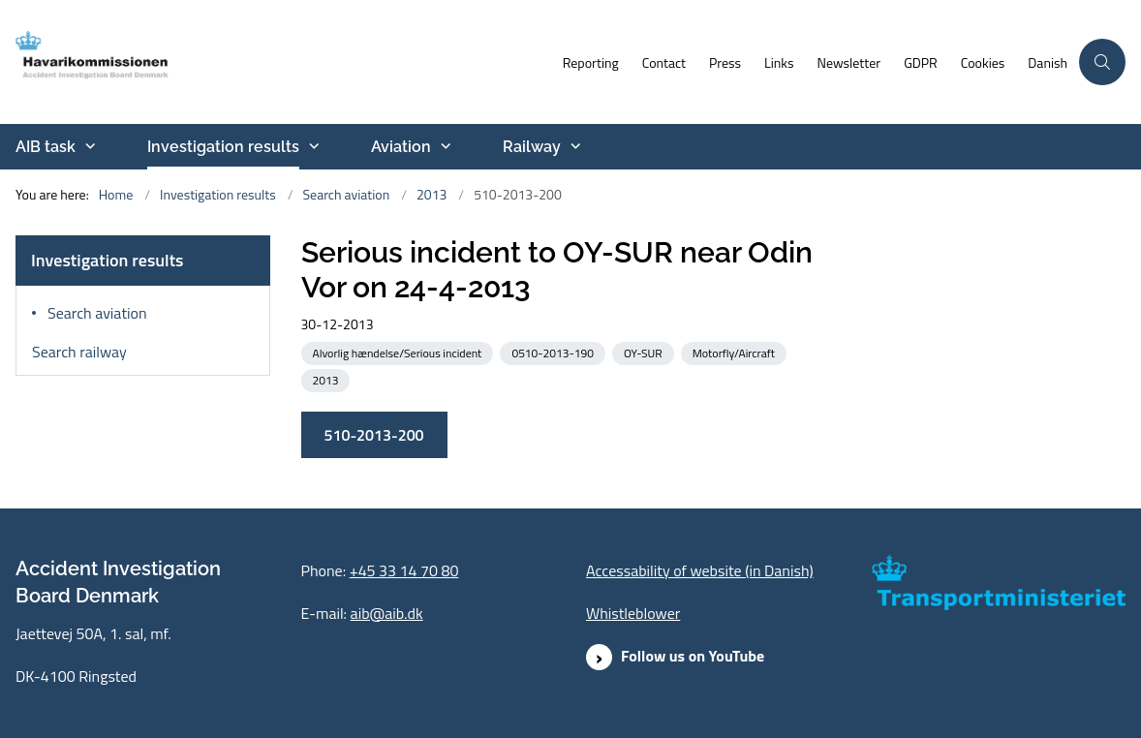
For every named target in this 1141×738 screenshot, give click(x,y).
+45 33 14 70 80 (404, 570)
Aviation (401, 147)
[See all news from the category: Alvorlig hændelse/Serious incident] (399, 352)
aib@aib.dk (387, 613)
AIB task (45, 147)
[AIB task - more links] (88, 146)
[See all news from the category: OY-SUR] (645, 352)
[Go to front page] (119, 62)
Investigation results (223, 147)
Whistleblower (633, 613)
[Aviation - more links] (443, 146)
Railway (532, 147)
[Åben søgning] (1102, 62)
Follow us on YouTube (692, 655)
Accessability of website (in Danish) (700, 570)
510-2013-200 (374, 434)
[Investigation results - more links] (311, 146)
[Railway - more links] (573, 146)
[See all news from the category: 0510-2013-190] (554, 352)
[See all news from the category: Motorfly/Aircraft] (735, 352)
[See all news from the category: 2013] (328, 379)
